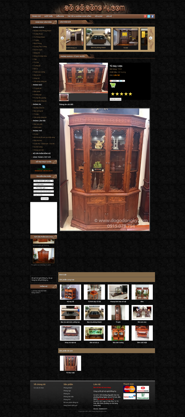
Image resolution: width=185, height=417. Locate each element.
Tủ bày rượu (70, 372)
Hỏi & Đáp (99, 16)
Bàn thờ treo (38, 140)
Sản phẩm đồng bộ (40, 81)
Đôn (142, 301)
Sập (35, 59)
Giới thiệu (49, 16)
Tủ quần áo (37, 88)
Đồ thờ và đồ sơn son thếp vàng (44, 137)
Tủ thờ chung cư (79, 38)
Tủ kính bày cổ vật (94, 301)
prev (62, 38)
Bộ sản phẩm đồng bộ (42, 153)
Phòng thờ (37, 131)
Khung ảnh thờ (39, 150)
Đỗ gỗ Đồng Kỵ (43, 280)
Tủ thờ (134, 38)
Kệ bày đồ (70, 301)
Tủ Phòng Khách (39, 37)
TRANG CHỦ (36, 16)
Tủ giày (36, 40)
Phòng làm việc (39, 121)
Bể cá (36, 69)
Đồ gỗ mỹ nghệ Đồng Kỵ (40, 278)
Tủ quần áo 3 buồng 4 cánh (40, 260)
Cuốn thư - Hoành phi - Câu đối (44, 144)
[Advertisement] (104, 252)
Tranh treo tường (39, 72)
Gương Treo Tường (40, 46)
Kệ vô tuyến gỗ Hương (41, 241)
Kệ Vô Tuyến (38, 50)
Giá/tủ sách (37, 127)
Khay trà (37, 78)
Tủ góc (118, 322)
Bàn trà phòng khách (107, 38)
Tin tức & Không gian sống (79, 16)
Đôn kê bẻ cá (94, 342)
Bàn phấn (37, 91)
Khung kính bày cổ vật (118, 301)
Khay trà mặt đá (70, 342)
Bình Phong (38, 43)
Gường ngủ (37, 95)
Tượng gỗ (37, 65)
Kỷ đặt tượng (38, 147)
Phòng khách (38, 27)
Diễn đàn (60, 16)
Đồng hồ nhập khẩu (40, 56)
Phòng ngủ (37, 85)
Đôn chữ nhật (142, 342)
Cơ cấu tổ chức (39, 388)
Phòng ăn (37, 104)
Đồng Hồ (37, 53)
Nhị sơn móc (142, 322)
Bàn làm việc (38, 124)
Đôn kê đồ (37, 75)
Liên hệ (109, 16)
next (151, 38)
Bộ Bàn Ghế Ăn (39, 108)
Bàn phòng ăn (38, 111)
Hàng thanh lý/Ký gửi (42, 157)
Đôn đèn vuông (118, 342)
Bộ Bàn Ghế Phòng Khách (42, 31)
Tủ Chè (36, 62)
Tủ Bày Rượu (38, 34)
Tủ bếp (36, 114)
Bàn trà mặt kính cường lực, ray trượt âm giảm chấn (70, 322)
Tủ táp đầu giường (40, 98)
